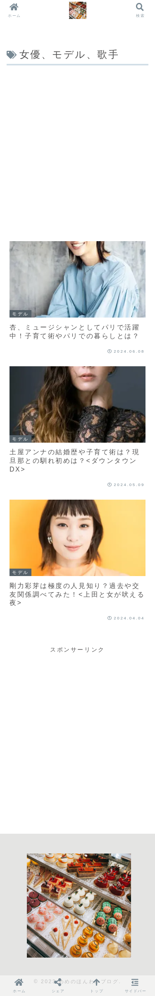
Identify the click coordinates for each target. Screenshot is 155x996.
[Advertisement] (77, 149)
